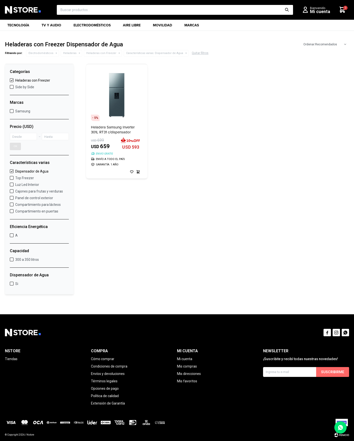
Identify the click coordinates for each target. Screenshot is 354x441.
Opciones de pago (105, 388)
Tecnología (18, 27)
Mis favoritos (187, 381)
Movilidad (162, 27)
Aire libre (132, 27)
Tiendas (11, 359)
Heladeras (69, 53)
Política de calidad (105, 396)
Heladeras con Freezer (101, 53)
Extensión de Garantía (108, 403)
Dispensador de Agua (154, 53)
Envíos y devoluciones (108, 374)
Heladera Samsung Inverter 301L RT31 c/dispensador (113, 130)
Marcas (191, 27)
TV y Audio (51, 27)
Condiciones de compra (109, 366)
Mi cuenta (184, 359)
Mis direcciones (189, 374)
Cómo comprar (102, 359)
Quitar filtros (200, 53)
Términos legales (104, 381)
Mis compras (187, 366)
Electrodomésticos (92, 27)
